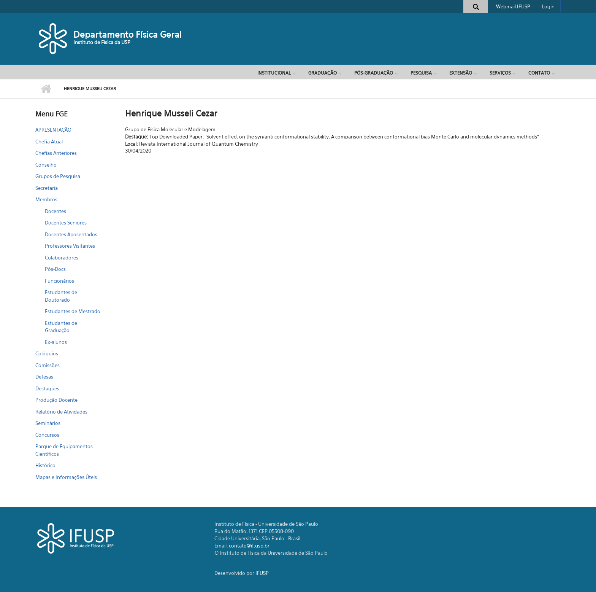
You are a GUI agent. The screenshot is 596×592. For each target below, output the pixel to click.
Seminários (47, 423)
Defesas (44, 377)
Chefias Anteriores (56, 153)
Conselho (46, 165)
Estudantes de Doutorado (61, 296)
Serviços (500, 73)
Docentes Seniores (66, 223)
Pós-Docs (55, 269)
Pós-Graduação (373, 73)
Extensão (460, 73)
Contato (539, 73)
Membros (46, 199)
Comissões (47, 365)
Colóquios (46, 353)
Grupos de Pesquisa (57, 176)
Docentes (55, 211)
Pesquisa (421, 73)
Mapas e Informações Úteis (66, 477)
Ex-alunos (56, 342)
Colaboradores (61, 258)
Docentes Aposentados (71, 234)
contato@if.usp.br (249, 546)
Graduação (322, 73)
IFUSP (262, 573)
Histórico (45, 465)
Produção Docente (56, 400)
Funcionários (59, 281)
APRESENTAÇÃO (53, 130)
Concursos (47, 435)
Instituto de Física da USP (101, 42)
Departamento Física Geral (127, 34)
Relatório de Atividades (61, 412)
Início (45, 89)
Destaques (47, 388)
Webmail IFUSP (513, 6)
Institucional (274, 73)
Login (548, 6)
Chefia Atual (49, 141)
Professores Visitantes (70, 246)
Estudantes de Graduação (61, 327)
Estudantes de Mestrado (72, 311)
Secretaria (46, 188)
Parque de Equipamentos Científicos (64, 450)
